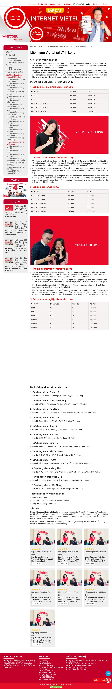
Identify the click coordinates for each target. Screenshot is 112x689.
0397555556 (79, 664)
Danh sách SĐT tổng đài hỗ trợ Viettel (21, 242)
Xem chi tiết (37, 563)
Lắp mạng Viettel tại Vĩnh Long (79, 46)
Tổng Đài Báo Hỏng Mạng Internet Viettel (21, 260)
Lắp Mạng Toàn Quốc (82, 4)
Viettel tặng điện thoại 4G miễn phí (21, 207)
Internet (32, 4)
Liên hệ (104, 4)
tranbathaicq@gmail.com (82, 665)
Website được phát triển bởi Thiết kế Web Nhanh (56, 684)
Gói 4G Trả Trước (14, 70)
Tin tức (96, 4)
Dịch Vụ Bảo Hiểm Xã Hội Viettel (53, 667)
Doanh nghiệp (55, 4)
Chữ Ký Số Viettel (14, 60)
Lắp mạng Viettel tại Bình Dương (15, 109)
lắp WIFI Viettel (51, 272)
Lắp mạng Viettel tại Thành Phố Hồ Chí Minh (16, 160)
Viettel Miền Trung (15, 171)
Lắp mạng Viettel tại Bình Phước (15, 114)
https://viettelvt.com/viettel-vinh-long (54, 500)
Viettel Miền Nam (57, 46)
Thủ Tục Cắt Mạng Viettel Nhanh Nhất (21, 224)
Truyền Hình (42, 4)
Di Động (67, 4)
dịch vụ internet (78, 63)
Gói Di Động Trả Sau (15, 72)
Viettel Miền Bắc (14, 173)
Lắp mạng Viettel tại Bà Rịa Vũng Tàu (15, 105)
